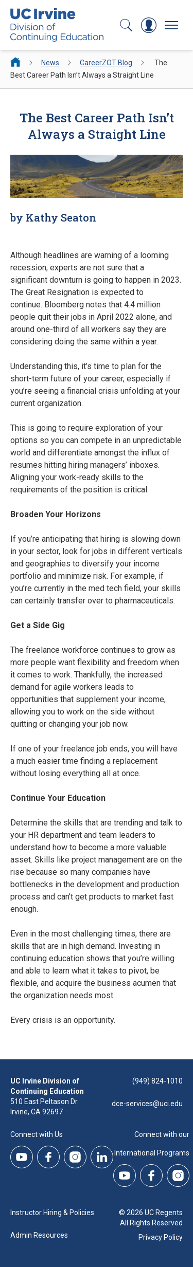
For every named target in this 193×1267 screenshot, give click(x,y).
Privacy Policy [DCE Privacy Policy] (160, 1237)
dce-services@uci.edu (147, 1103)
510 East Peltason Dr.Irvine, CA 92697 (44, 1106)
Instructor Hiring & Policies (52, 1212)
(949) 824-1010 (157, 1081)
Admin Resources (39, 1235)
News (50, 63)
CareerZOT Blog (106, 63)
